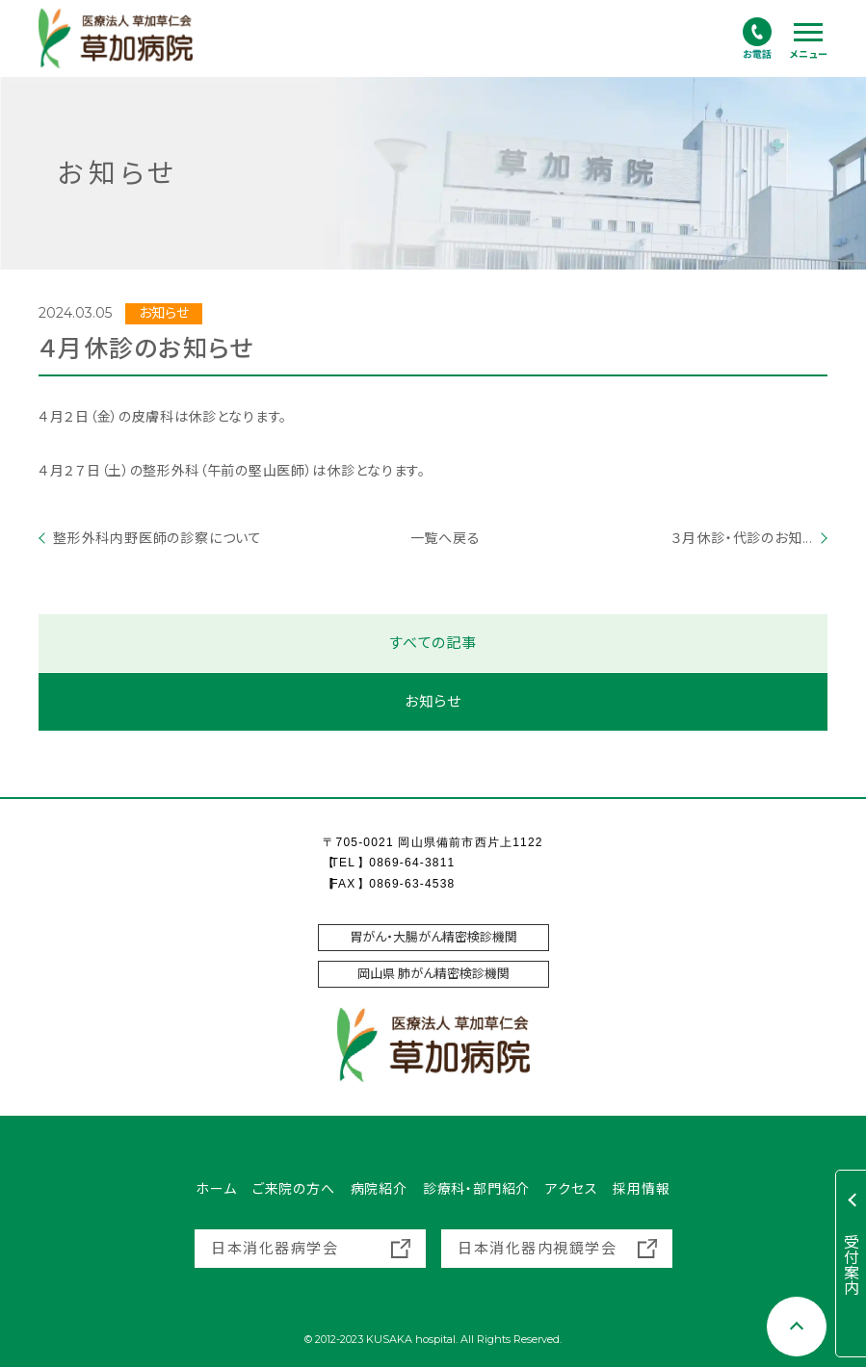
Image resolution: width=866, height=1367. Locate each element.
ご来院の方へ (293, 1189)
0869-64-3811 (412, 862)
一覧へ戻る (433, 538)
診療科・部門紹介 (476, 1189)
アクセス (571, 1189)
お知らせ (433, 702)
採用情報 (641, 1189)
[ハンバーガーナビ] (808, 41)
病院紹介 (379, 1189)
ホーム (216, 1189)
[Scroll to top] (796, 1326)
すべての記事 (433, 643)
